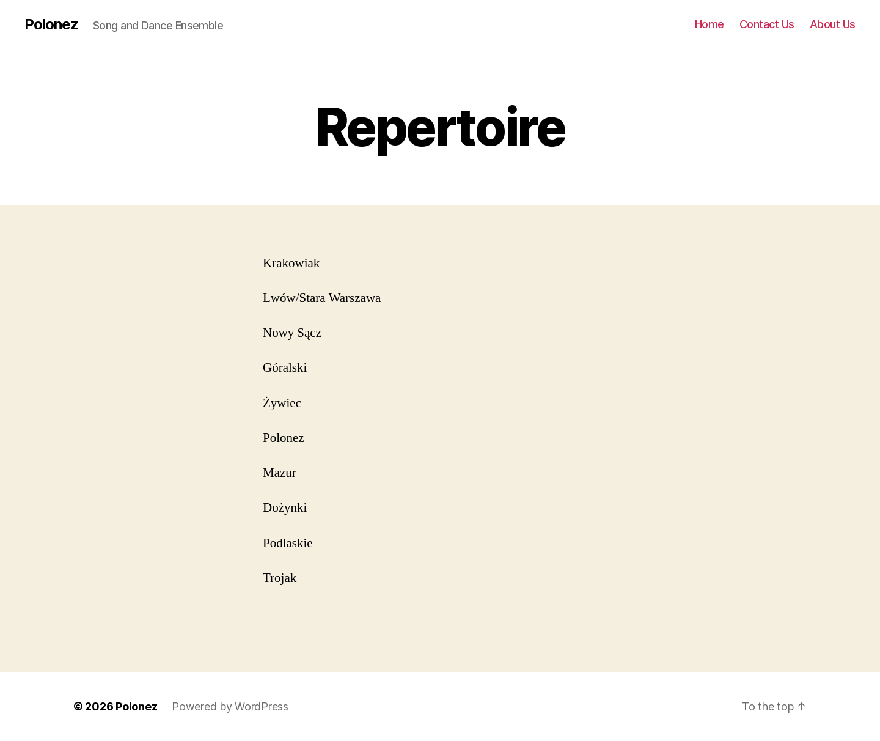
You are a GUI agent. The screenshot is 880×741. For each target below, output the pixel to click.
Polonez (51, 24)
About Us (833, 24)
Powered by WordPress (230, 706)
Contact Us (766, 24)
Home (709, 24)
